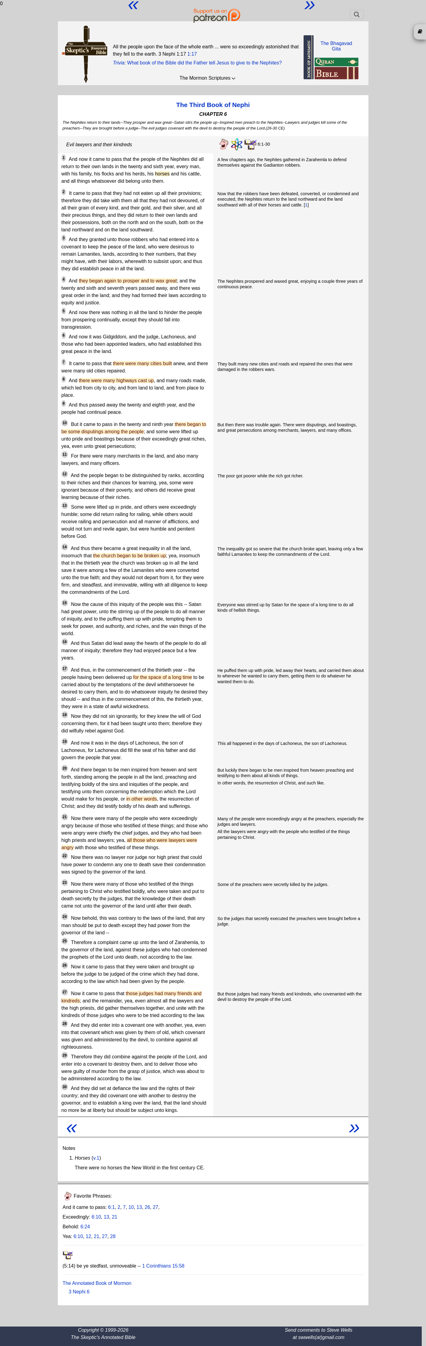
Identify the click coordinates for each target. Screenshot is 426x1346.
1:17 (192, 54)
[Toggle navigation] (357, 14)
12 (88, 1236)
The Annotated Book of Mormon (97, 1283)
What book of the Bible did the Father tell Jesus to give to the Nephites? (204, 62)
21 (114, 1217)
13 (139, 1207)
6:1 (111, 1207)
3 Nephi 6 (79, 1291)
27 (155, 1207)
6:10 (96, 1217)
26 (147, 1207)
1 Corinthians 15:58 (163, 1265)
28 (112, 1236)
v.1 (96, 1158)
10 (131, 1207)
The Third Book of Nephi (213, 104)
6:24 (85, 1226)
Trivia (119, 62)
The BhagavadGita (336, 46)
